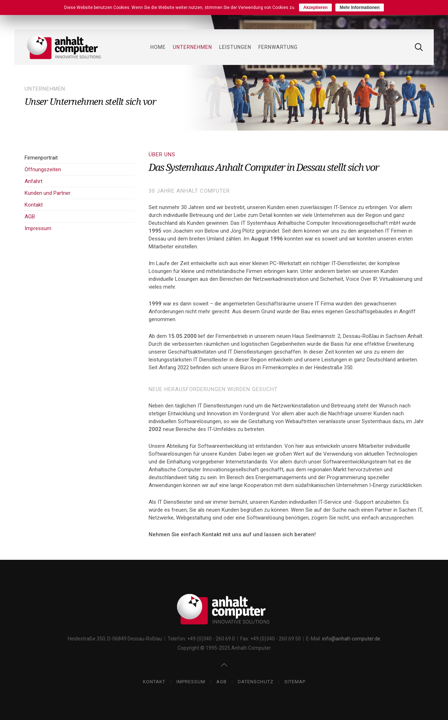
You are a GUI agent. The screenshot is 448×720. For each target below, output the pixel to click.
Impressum (38, 228)
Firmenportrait (41, 157)
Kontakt (34, 205)
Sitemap (294, 681)
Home (158, 47)
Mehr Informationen (360, 7)
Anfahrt (33, 181)
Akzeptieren (315, 7)
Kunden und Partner (48, 193)
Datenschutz (255, 681)
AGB (30, 216)
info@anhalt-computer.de (351, 639)
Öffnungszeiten (43, 169)
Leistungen (235, 47)
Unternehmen (192, 47)
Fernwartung (278, 47)
